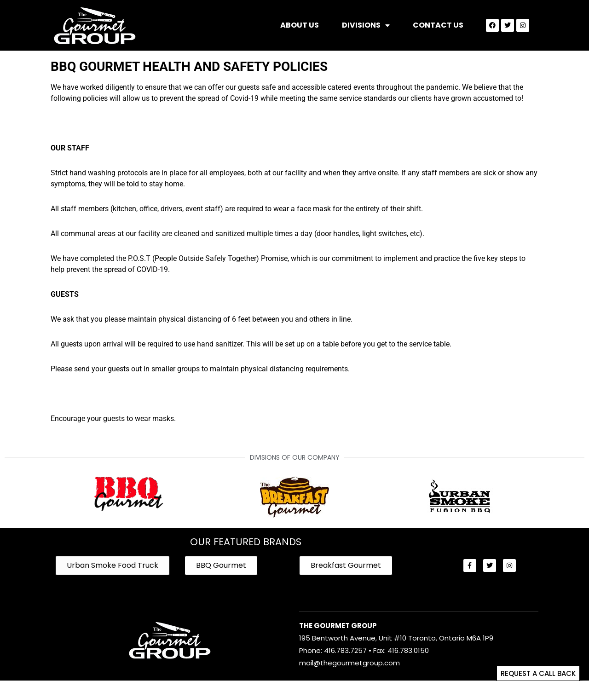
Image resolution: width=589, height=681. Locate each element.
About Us (299, 25)
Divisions (366, 25)
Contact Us (438, 25)
